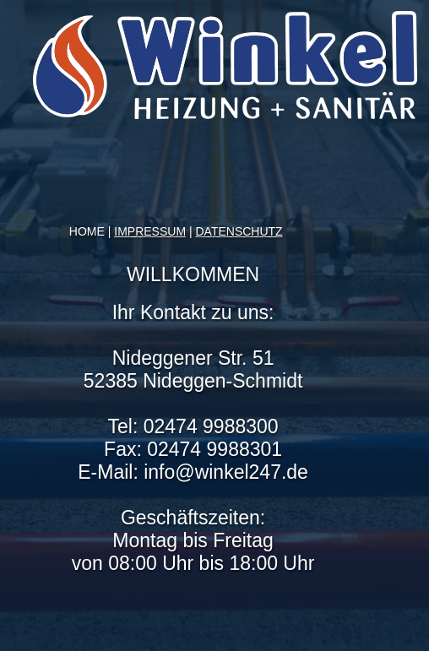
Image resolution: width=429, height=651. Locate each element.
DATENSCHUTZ (238, 231)
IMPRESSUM (150, 231)
